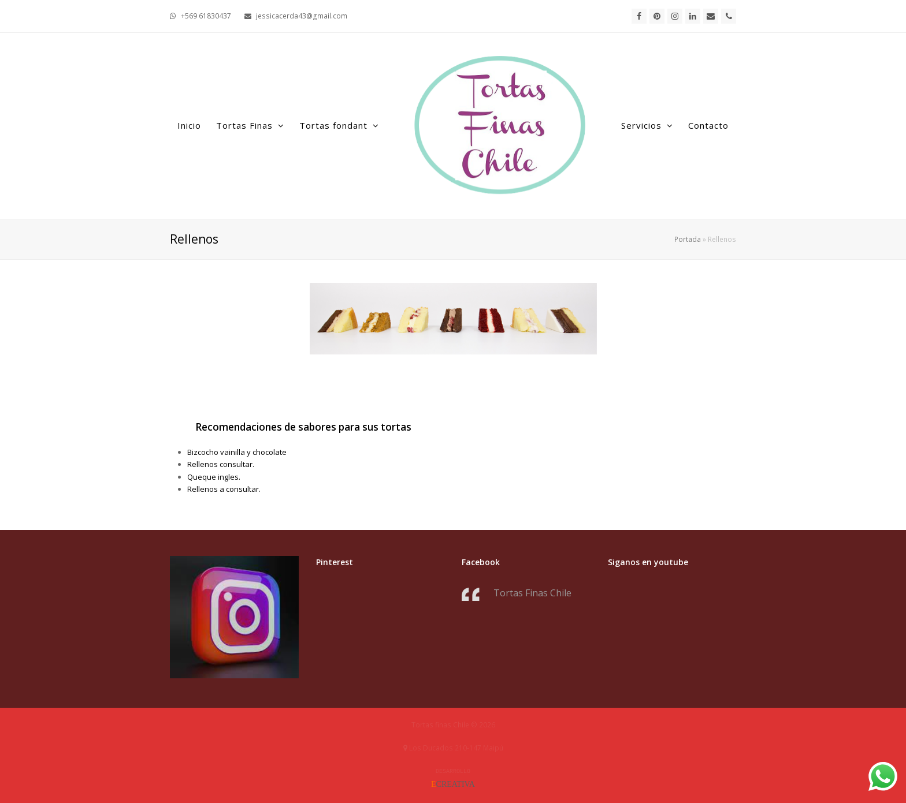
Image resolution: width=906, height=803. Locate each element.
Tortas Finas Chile (532, 593)
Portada (687, 239)
